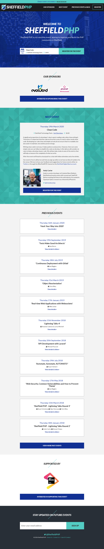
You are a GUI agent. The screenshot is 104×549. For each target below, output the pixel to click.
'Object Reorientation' (52, 283)
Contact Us (56, 537)
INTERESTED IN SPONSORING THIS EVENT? (52, 99)
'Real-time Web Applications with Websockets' (52, 303)
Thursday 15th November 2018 (52, 320)
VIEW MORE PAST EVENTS (52, 446)
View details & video (52, 369)
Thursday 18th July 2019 (52, 260)
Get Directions (58, 133)
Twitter (25, 164)
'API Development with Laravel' (52, 343)
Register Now (61, 1)
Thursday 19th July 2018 (52, 360)
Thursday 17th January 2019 (52, 300)
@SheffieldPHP (52, 534)
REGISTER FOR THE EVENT (71, 51)
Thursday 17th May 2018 (52, 380)
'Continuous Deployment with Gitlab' (52, 263)
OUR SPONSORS (49, 7)
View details (52, 229)
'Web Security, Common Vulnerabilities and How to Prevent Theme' (52, 385)
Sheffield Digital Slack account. (67, 164)
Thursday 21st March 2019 (52, 280)
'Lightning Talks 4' (52, 323)
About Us (49, 537)
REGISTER (97, 7)
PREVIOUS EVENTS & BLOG (81, 7)
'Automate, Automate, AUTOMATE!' (52, 364)
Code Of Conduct (65, 537)
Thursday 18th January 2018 (52, 423)
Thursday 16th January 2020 (52, 223)
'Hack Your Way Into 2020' (52, 226)
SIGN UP (75, 525)
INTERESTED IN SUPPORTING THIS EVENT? (52, 497)
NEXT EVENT (63, 7)
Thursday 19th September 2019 (52, 240)
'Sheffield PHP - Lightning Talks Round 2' (52, 426)
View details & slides (52, 249)
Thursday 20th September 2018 (52, 340)
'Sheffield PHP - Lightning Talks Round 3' (52, 406)
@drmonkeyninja (49, 183)
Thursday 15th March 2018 (52, 403)
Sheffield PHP (16, 7)
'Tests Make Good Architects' (52, 243)
